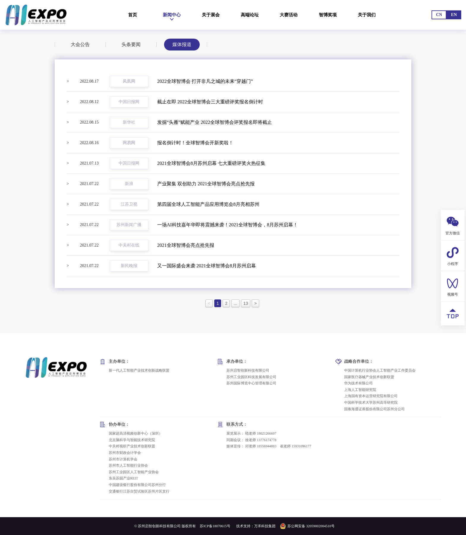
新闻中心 (171, 14)
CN (439, 14)
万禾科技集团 (264, 526)
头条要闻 (131, 43)
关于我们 (369, 14)
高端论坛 (247, 14)
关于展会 (209, 14)
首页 (132, 14)
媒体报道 (181, 42)
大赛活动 (286, 14)
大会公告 (80, 44)
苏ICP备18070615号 (215, 526)
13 (245, 303)
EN (454, 14)
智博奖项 (327, 14)
